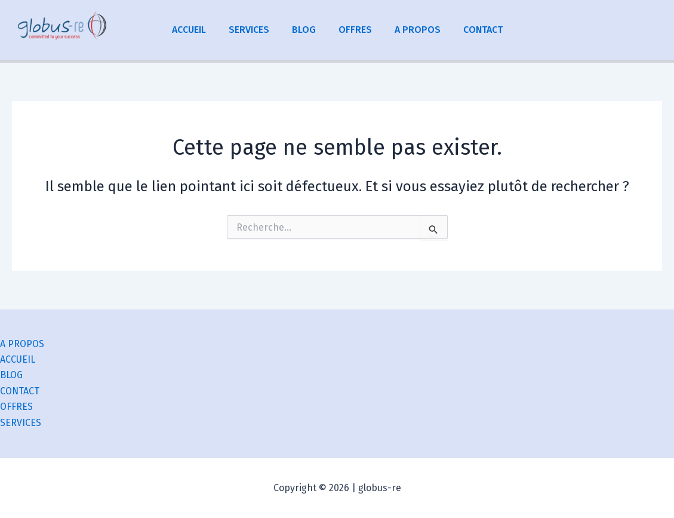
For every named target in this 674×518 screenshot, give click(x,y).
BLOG (306, 29)
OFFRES (353, 29)
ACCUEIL (198, 29)
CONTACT (474, 29)
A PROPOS (412, 29)
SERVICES (254, 29)
